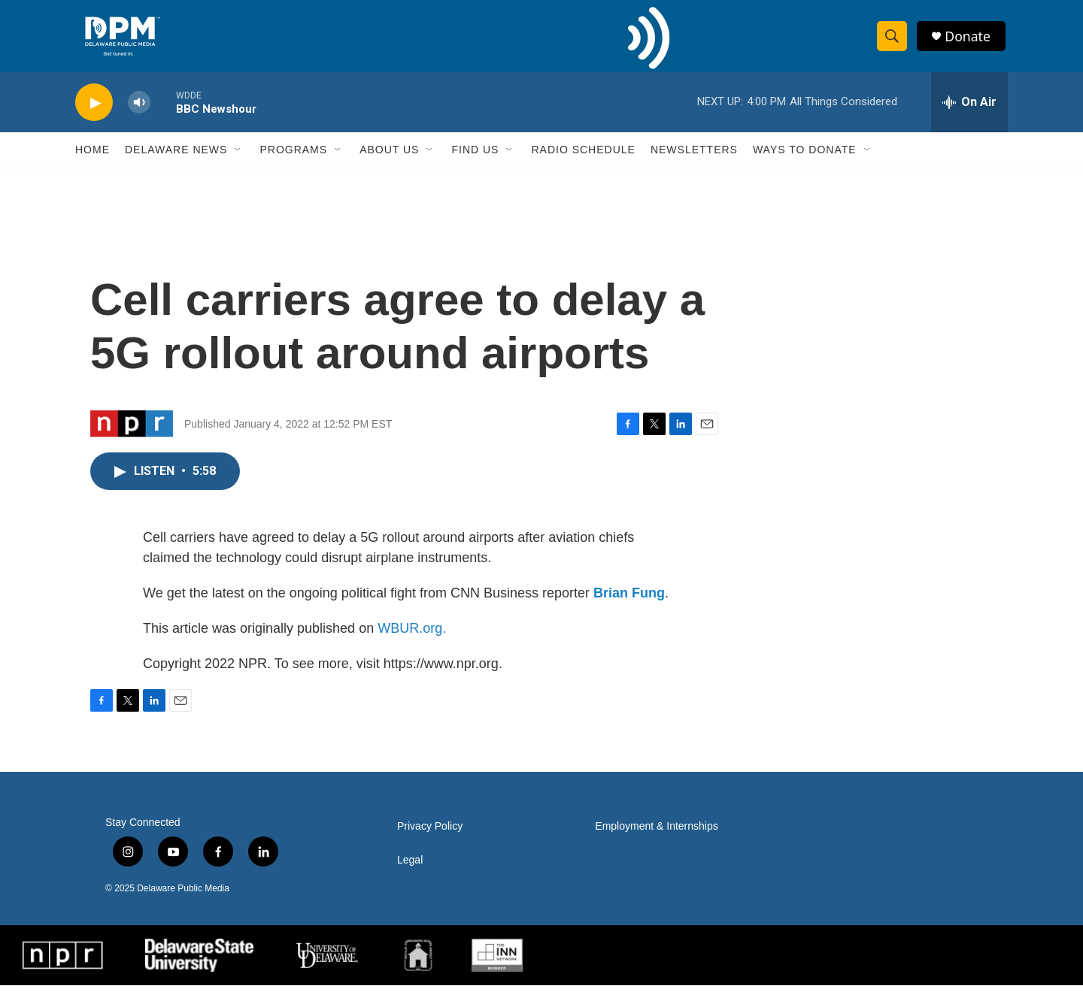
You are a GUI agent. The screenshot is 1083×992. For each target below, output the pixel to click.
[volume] (139, 109)
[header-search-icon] (893, 40)
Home (92, 156)
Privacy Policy (430, 833)
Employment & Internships (656, 833)
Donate (969, 39)
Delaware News (176, 156)
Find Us (475, 156)
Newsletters (694, 156)
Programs (293, 156)
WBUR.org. (412, 635)
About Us (389, 156)
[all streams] (969, 109)
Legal (410, 867)
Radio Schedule (583, 156)
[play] (94, 109)
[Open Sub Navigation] (238, 156)
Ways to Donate (805, 156)
